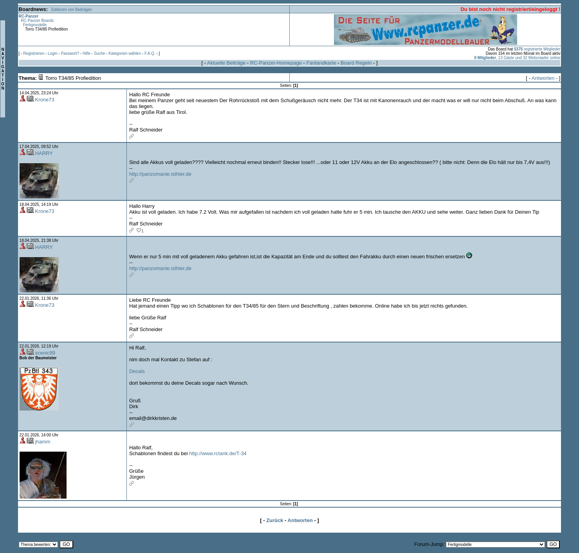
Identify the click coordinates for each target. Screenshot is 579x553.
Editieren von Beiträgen (71, 9)
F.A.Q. (149, 53)
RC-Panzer (29, 16)
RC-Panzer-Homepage (276, 63)
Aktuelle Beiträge (226, 63)
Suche (99, 53)
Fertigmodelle (35, 25)
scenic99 (45, 353)
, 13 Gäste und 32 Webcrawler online (517, 58)
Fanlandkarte (321, 63)
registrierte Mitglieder (537, 49)
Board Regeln (356, 63)
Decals (137, 371)
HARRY (44, 153)
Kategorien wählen (124, 53)
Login (52, 53)
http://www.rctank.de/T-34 (218, 453)
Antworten (543, 78)
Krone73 (44, 100)
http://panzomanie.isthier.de (160, 174)
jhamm (43, 442)
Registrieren (33, 53)
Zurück (274, 520)
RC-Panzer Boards (37, 20)
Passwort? (70, 53)
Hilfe (86, 53)
